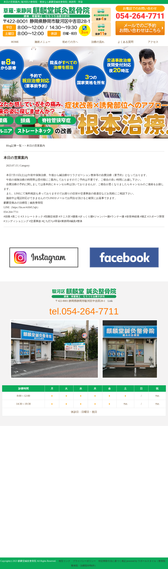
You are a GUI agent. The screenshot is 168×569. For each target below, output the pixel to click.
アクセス (153, 41)
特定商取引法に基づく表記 (112, 561)
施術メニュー (42, 41)
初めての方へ (70, 41)
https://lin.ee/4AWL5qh (24, 207)
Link (110, 300)
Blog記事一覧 (14, 145)
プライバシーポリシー (84, 561)
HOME (15, 41)
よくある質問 (125, 41)
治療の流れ (97, 41)
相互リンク (64, 561)
